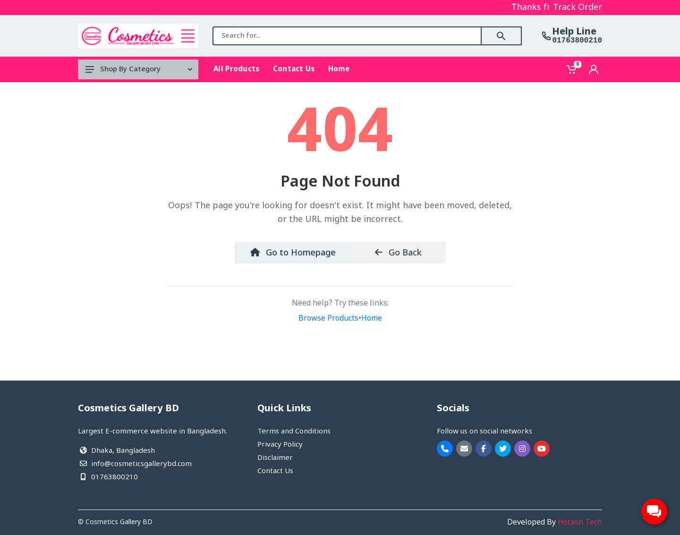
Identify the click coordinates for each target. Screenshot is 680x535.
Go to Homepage (293, 253)
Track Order (577, 7)
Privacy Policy (280, 445)
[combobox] (347, 35)
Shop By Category (138, 69)
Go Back (398, 253)
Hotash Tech (580, 523)
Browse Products (328, 319)
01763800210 (577, 40)
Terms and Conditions (294, 431)
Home (371, 319)
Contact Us (275, 471)
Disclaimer (275, 458)
